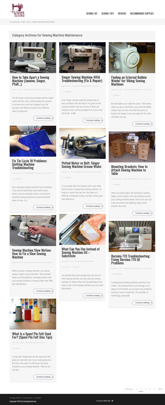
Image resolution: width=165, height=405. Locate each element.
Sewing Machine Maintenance (43, 22)
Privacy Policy (15, 398)
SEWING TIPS (108, 13)
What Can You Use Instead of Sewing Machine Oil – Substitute (81, 252)
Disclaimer (27, 398)
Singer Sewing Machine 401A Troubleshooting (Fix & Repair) (82, 79)
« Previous (128, 389)
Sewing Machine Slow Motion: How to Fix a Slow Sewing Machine (31, 253)
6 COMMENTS (17, 179)
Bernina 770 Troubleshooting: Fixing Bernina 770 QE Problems (130, 259)
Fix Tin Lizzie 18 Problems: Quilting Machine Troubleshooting (29, 164)
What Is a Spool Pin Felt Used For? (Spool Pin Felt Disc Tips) (32, 335)
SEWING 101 (91, 13)
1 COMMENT (116, 95)
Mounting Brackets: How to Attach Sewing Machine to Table (129, 170)
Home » (23, 22)
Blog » (29, 22)
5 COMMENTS (67, 92)
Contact (37, 398)
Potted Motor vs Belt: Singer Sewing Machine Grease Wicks (81, 164)
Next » (160, 389)
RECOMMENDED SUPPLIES (142, 13)
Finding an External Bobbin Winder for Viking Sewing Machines (129, 81)
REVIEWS (122, 13)
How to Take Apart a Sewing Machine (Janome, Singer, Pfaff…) (30, 81)
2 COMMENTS (67, 178)
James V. (48, 89)
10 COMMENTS (117, 274)
